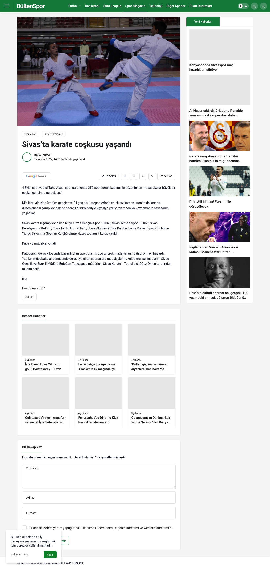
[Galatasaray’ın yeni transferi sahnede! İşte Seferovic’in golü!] (45, 402)
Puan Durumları (200, 6)
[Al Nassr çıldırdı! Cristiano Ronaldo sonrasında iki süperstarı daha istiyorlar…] (219, 96)
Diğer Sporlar (176, 6)
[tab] (236, 21)
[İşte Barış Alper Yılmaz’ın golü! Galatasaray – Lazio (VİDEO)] (45, 349)
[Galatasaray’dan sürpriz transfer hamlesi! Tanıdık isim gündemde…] (219, 142)
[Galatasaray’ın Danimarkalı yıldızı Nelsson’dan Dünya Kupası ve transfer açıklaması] (151, 402)
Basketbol (92, 6)
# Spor (29, 297)
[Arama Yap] (254, 6)
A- (152, 176)
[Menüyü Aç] (6, 6)
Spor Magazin (135, 6)
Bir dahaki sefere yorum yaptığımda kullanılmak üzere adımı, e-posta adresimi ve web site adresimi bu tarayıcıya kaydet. (101, 530)
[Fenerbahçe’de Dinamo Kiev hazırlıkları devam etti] (98, 402)
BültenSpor (30, 6)
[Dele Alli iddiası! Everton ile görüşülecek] (219, 187)
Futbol (73, 6)
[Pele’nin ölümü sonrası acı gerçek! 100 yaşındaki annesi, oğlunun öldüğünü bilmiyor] (219, 278)
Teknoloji (155, 6)
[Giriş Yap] (263, 6)
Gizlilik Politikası (19, 554)
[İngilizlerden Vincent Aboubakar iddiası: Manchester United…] (219, 233)
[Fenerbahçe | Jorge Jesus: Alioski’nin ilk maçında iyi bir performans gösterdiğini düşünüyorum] (98, 349)
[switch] (243, 6)
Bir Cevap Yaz (32, 447)
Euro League (112, 6)
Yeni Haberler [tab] (202, 21)
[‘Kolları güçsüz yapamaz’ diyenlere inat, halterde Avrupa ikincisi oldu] (151, 349)
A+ (143, 176)
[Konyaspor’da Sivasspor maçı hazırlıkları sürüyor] (219, 50)
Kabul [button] (50, 554)
